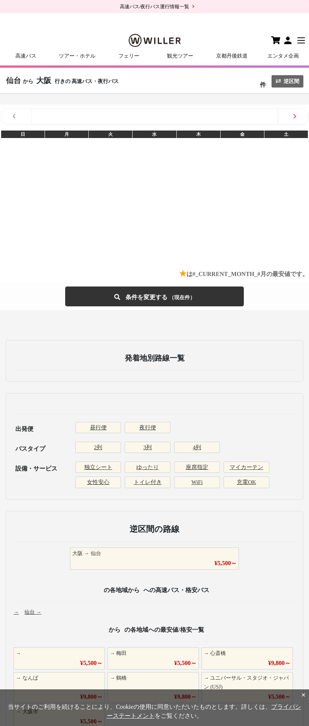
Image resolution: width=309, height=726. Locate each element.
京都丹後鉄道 (232, 56)
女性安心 (98, 482)
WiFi (197, 482)
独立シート (98, 467)
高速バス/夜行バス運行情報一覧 (155, 6)
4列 (197, 447)
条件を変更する (154, 296)
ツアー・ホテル (77, 56)
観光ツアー (180, 56)
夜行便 (147, 428)
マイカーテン (246, 467)
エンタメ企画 (283, 56)
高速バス (25, 56)
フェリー (128, 56)
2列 (98, 447)
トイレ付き (148, 482)
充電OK (246, 482)
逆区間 (287, 81)
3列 (147, 447)
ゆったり (147, 467)
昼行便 (98, 428)
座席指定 (197, 467)
